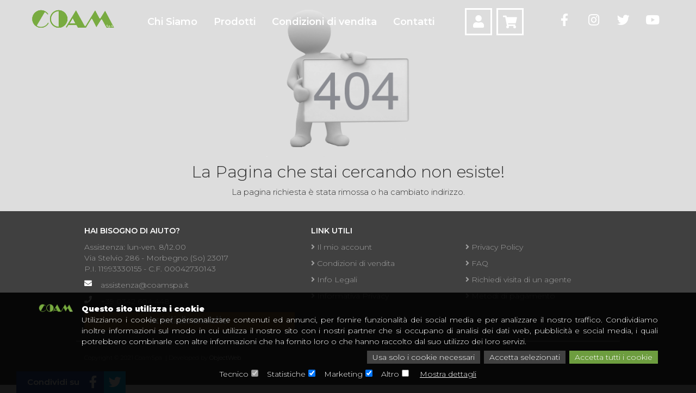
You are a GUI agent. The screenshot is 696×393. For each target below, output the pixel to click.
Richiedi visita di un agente (518, 279)
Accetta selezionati (524, 357)
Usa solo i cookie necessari (423, 357)
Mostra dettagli (448, 374)
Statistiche (286, 374)
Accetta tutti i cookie (613, 357)
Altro (390, 374)
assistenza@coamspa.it (145, 285)
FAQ (476, 263)
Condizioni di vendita (324, 22)
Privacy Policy (494, 247)
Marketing (343, 374)
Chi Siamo (172, 22)
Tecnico (234, 374)
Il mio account (341, 247)
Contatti (413, 22)
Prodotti (235, 22)
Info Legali (334, 279)
